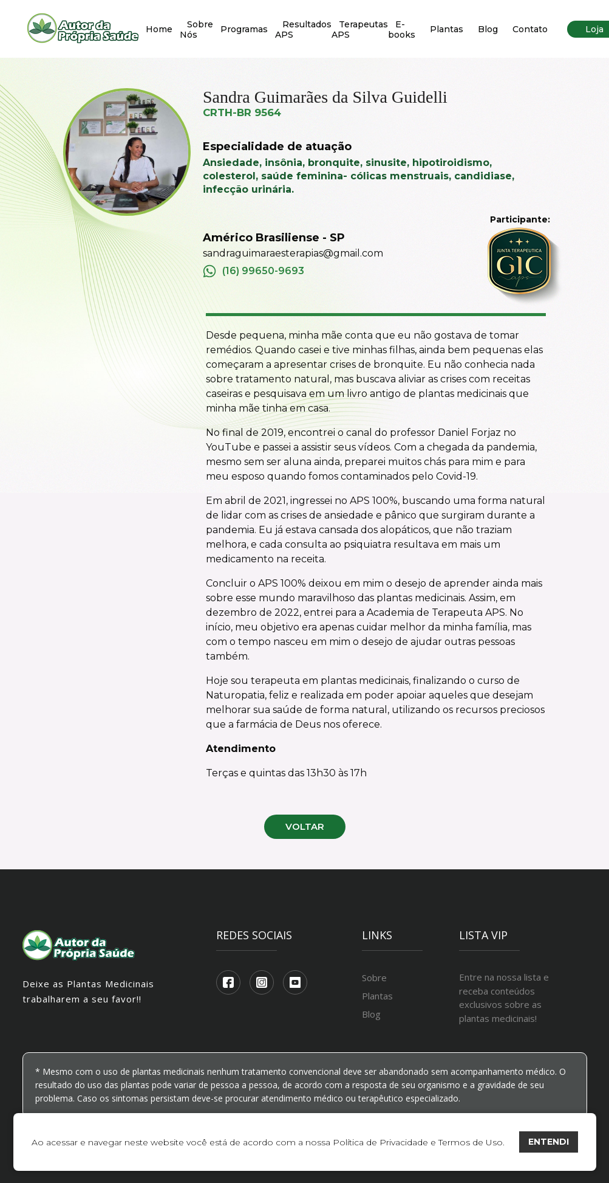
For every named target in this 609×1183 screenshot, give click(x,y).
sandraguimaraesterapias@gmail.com (293, 253)
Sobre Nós (196, 29)
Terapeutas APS (360, 29)
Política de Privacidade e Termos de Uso (418, 1142)
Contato (530, 29)
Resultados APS (303, 29)
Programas (244, 29)
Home (159, 29)
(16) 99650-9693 (253, 271)
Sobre (374, 977)
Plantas (446, 29)
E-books (401, 29)
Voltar (304, 826)
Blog (488, 29)
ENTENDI (548, 1141)
